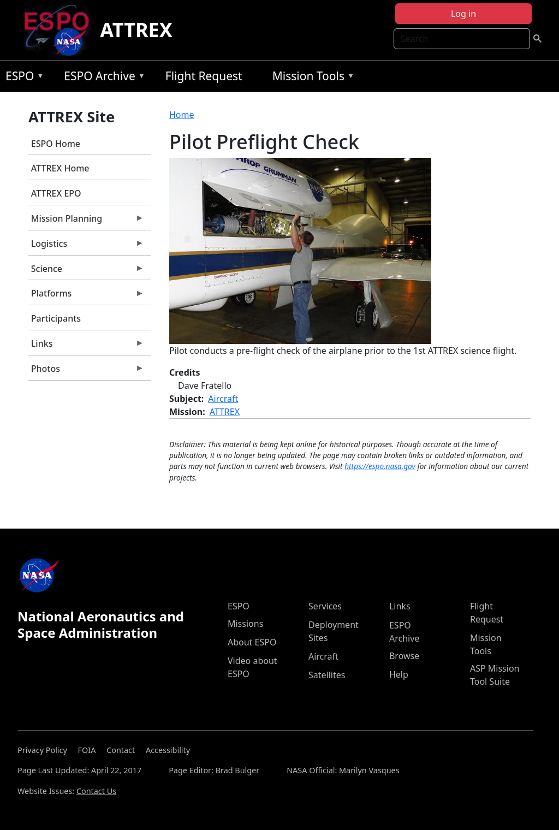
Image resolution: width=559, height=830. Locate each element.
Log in (463, 14)
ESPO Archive (101, 77)
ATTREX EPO (56, 193)
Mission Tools (311, 77)
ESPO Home (55, 144)
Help (398, 674)
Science (86, 271)
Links (86, 346)
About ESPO (252, 642)
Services (325, 606)
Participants (56, 318)
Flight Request (203, 76)
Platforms (86, 296)
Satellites (326, 675)
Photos (86, 371)
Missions (245, 624)
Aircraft (223, 399)
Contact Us (96, 791)
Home (181, 115)
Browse (404, 656)
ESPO (22, 77)
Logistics (86, 246)
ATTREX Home (60, 168)
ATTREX (136, 29)
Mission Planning (86, 221)
